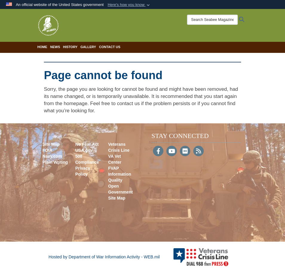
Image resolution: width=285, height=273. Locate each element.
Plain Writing (55, 162)
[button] (129, 5)
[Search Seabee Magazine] (212, 20)
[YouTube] (171, 151)
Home (42, 47)
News (55, 47)
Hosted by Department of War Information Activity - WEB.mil (104, 256)
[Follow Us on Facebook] (158, 151)
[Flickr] (185, 151)
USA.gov (84, 150)
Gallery (88, 47)
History (70, 47)
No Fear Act (87, 144)
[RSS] (198, 151)
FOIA (47, 150)
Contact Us (109, 47)
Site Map (51, 144)
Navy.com (52, 156)
